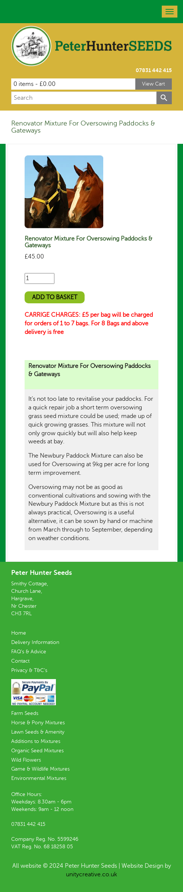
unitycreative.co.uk (91, 874)
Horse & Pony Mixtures (38, 722)
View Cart (153, 84)
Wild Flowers (26, 760)
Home (18, 633)
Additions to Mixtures (35, 741)
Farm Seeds (24, 713)
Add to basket (54, 297)
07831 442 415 (154, 70)
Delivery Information (35, 642)
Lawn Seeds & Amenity (37, 732)
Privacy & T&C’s (29, 670)
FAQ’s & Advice (28, 651)
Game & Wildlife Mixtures (40, 769)
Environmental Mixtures (38, 778)
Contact (20, 661)
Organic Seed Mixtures (37, 750)
